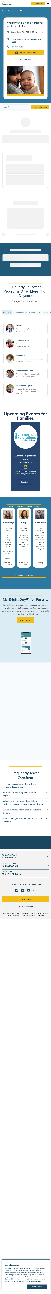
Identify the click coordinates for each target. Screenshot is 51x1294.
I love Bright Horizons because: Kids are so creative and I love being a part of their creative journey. (23, 537)
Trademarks (40, 915)
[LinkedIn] (22, 890)
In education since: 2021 (7, 564)
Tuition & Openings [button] (25, 52)
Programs (7, 312)
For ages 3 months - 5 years (25, 301)
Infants (19, 325)
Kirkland (11, 11)
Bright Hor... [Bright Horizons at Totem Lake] (22, 11)
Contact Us (37, 3)
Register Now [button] (25, 59)
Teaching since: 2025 (40, 564)
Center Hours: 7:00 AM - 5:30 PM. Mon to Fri (27, 33)
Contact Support (25, 906)
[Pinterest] (34, 890)
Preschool (20, 355)
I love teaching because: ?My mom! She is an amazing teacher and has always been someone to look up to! (39, 538)
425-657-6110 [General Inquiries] (17, 47)
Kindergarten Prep (24, 370)
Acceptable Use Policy (29, 915)
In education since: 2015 (23, 564)
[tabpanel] (25, 456)
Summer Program (24, 385)
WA (3, 11)
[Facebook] (16, 890)
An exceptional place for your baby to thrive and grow (29, 330)
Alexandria (39, 522)
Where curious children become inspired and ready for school (30, 360)
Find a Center (25, 899)
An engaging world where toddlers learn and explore (29, 345)
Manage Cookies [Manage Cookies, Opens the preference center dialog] (37, 1286)
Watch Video (25, 620)
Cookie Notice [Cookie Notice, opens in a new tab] (36, 1281)
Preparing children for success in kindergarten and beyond (28, 375)
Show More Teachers (24, 575)
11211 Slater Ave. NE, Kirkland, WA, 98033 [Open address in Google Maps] (26, 40)
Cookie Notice (16, 915)
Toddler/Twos (22, 340)
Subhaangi (8, 522)
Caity (23, 522)
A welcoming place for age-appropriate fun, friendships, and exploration (28, 391)
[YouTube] (28, 890)
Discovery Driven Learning (24, 312)
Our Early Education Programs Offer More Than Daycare (25, 291)
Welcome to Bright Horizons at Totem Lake (25, 24)
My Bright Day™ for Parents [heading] (25, 599)
